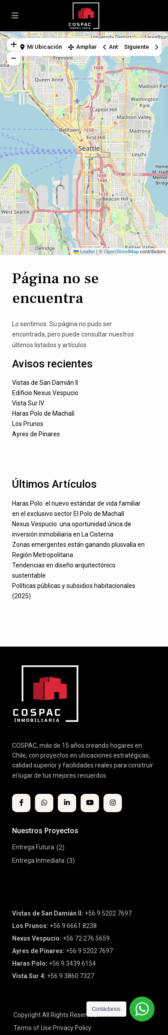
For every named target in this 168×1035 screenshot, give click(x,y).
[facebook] (21, 803)
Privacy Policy (72, 1027)
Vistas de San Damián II (45, 382)
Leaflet (84, 251)
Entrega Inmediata (38, 860)
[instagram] (112, 803)
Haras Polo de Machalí (43, 413)
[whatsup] (44, 803)
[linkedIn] (67, 803)
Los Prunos (27, 423)
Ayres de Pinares (36, 434)
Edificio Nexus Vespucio (45, 392)
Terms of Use (32, 1027)
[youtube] (90, 803)
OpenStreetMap (121, 251)
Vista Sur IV (28, 403)
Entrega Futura (33, 847)
